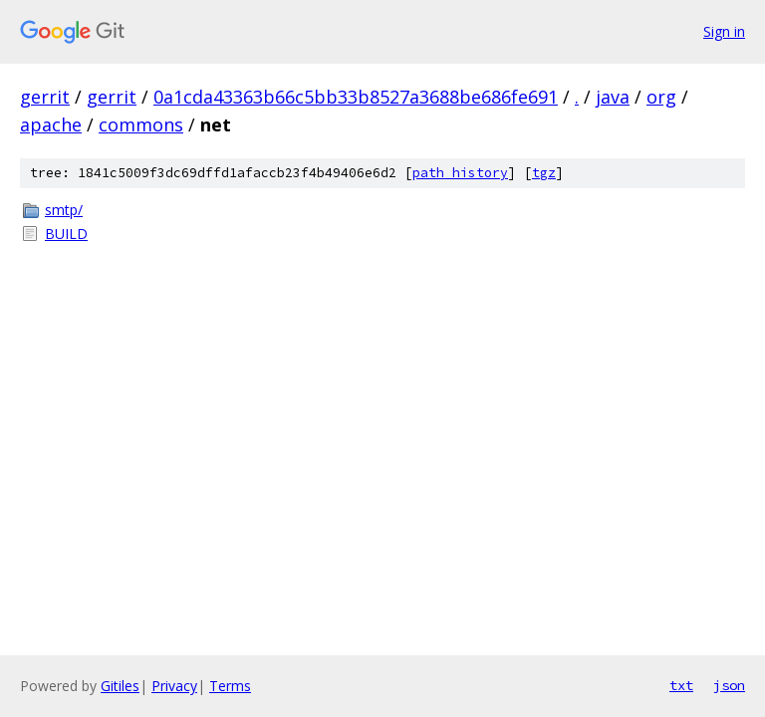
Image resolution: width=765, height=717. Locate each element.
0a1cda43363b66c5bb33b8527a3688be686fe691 (355, 97)
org (661, 97)
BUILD (66, 233)
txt (681, 685)
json (729, 685)
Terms (230, 685)
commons (141, 124)
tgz (544, 172)
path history (460, 172)
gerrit (45, 97)
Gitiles (120, 685)
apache (51, 124)
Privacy (174, 685)
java (613, 97)
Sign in (724, 31)
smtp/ (64, 209)
